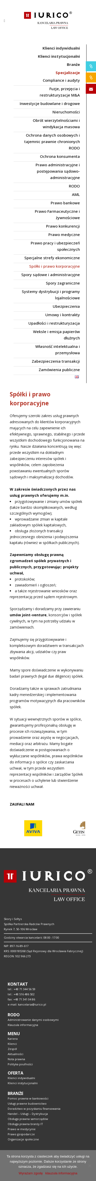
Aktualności (15, 1054)
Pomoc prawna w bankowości (28, 1098)
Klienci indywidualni (21, 1078)
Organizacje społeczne (23, 1139)
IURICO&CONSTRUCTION (91, 77)
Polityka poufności (20, 1064)
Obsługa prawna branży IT (25, 1124)
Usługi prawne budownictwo (27, 1103)
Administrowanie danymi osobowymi (33, 1020)
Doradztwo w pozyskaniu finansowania (34, 1109)
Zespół (12, 1049)
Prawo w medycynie (22, 1129)
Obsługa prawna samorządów (28, 1119)
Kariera (13, 1039)
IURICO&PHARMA (91, 66)
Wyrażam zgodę (31, 1173)
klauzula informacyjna (61, 1173)
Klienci (12, 1044)
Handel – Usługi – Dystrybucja (28, 1114)
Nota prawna (16, 1059)
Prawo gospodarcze (21, 1134)
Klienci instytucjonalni (23, 1083)
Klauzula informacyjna (23, 1025)
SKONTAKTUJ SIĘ (91, 89)
